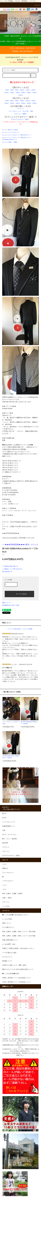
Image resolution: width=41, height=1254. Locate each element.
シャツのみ (5, 906)
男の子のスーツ (26, 135)
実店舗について (7, 961)
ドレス (4, 864)
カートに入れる (19, 593)
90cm (12, 90)
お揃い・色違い (13, 142)
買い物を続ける (7, 571)
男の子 (10, 130)
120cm (33, 90)
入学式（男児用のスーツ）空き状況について (16, 982)
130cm (12, 92)
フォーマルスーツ (13, 132)
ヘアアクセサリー (8, 881)
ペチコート (20, 108)
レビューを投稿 (27, 629)
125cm (6, 92)
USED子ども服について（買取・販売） (14, 965)
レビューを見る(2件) (14, 629)
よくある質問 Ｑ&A (8, 944)
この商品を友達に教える (10, 566)
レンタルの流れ (7, 919)
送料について (6, 923)
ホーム (4, 130)
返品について (6, 602)
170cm (20, 95)
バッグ (4, 885)
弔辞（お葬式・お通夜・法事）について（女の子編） (19, 936)
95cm (17, 90)
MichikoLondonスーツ (10, 139)
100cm (22, 90)
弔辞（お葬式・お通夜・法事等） (13, 893)
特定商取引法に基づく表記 (10, 605)
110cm (28, 90)
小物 (31, 111)
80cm (7, 90)
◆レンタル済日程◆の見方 (10, 973)
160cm (29, 92)
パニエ (4, 889)
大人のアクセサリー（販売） (20, 119)
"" (20, 62)
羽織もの (5, 868)
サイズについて (7, 957)
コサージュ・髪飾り (20, 114)
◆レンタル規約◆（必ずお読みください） (15, 915)
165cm (34, 92)
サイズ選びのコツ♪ (8, 927)
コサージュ (5, 902)
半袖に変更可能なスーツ (10, 940)
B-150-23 (10, 402)
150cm (23, 92)
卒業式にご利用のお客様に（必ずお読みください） (18, 948)
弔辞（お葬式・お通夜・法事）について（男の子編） (19, 931)
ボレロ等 (25, 111)
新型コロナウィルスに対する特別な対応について (17, 969)
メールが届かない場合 (9, 952)
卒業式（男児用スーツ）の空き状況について (16, 978)
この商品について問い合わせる (12, 569)
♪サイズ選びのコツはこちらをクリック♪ (16, 451)
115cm (33, 100)
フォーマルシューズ (14, 111)
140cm (18, 92)
